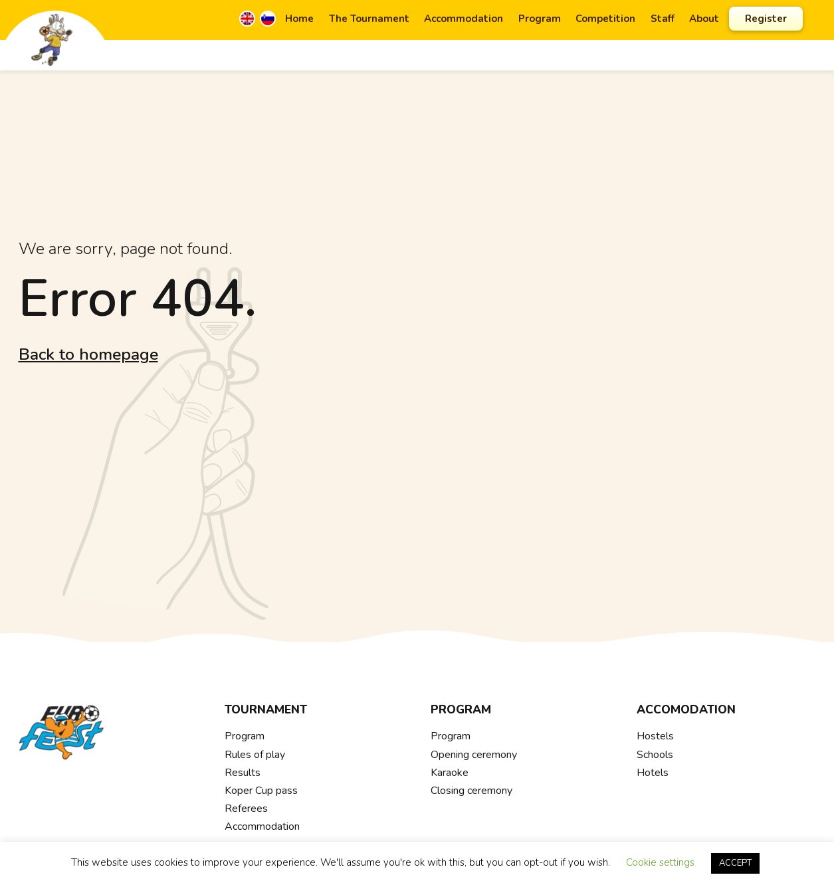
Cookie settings (660, 862)
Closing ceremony (471, 790)
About (704, 18)
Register (766, 18)
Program (539, 18)
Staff (663, 18)
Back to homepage (88, 354)
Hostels (655, 736)
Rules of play (255, 754)
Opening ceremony (474, 754)
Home (299, 18)
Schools (655, 754)
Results (243, 772)
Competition (605, 18)
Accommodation (463, 18)
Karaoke (450, 772)
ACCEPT (735, 863)
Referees (246, 808)
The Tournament (369, 18)
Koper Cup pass (261, 790)
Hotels (653, 772)
